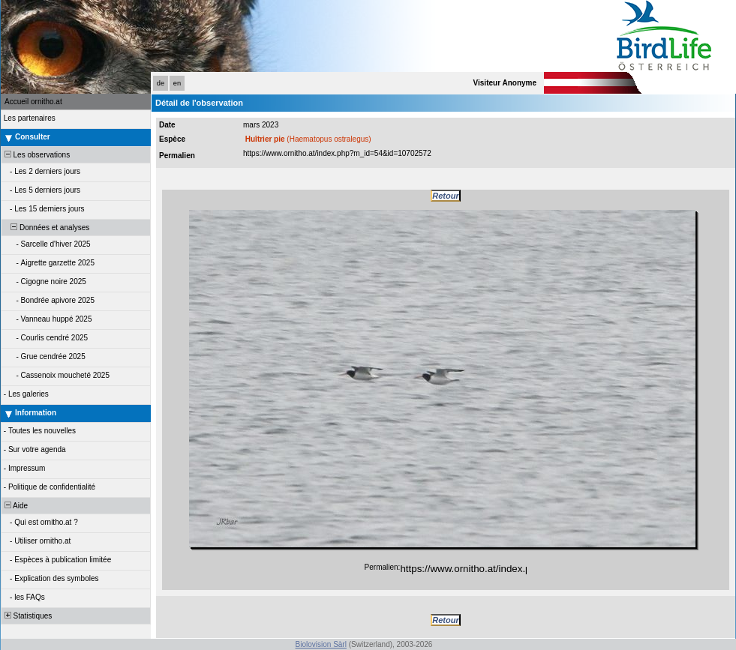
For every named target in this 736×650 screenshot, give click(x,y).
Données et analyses (45, 227)
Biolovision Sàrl (321, 644)
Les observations (36, 155)
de (160, 83)
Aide (15, 506)
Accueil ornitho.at (33, 101)
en (177, 83)
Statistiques (27, 616)
